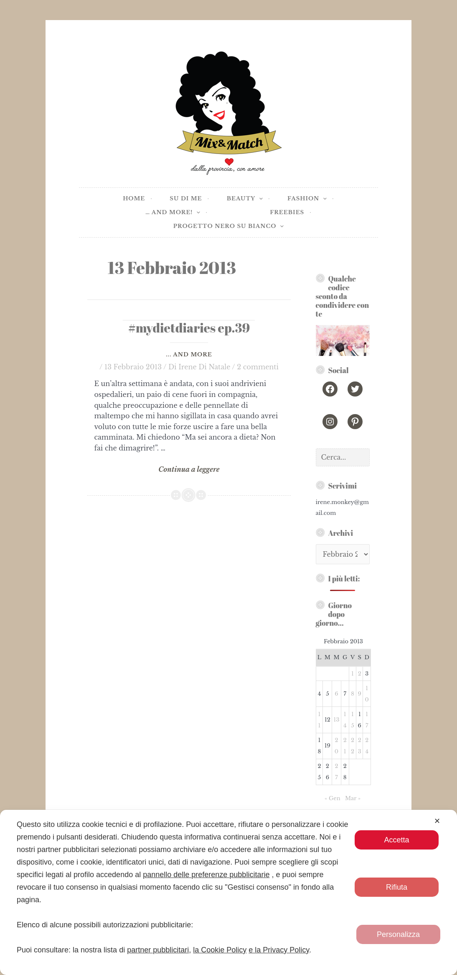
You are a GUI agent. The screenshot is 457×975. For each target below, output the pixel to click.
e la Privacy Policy (279, 950)
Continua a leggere (189, 469)
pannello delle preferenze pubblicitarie (206, 874)
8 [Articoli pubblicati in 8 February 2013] (352, 693)
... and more (189, 354)
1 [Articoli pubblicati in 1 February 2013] (352, 673)
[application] (259, 198)
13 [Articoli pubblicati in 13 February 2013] (337, 719)
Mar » (353, 798)
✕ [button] (437, 821)
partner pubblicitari (158, 950)
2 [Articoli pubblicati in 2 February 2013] (359, 673)
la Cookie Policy (219, 950)
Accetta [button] (396, 840)
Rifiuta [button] (396, 887)
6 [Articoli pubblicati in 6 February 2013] (336, 693)
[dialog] (228, 892)
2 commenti (258, 367)
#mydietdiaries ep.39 (189, 327)
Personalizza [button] (398, 934)
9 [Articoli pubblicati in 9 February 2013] (359, 693)
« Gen (332, 798)
